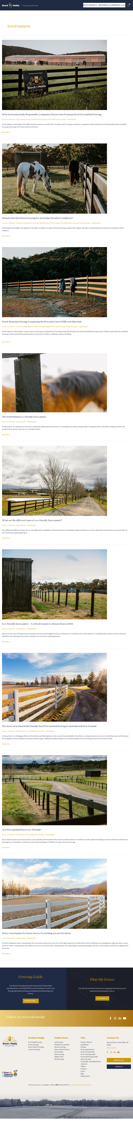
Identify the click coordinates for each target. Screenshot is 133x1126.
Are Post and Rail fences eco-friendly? (23, 829)
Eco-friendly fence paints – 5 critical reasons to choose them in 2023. (41, 623)
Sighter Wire (55, 326)
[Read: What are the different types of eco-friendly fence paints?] (54, 480)
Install (99, 5)
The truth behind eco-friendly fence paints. (26, 416)
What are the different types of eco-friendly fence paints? (34, 520)
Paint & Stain (22, 938)
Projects (79, 5)
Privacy (89, 1087)
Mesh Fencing (48, 223)
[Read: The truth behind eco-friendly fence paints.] (54, 382)
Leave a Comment (9, 119)
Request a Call (119, 5)
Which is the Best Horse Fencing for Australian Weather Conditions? (40, 218)
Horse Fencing (34, 119)
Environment (22, 119)
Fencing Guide (30, 1001)
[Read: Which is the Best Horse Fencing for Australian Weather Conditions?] (54, 178)
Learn (107, 5)
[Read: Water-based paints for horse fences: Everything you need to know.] (54, 893)
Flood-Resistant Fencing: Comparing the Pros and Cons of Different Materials (45, 321)
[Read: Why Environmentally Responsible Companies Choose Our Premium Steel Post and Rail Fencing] (54, 75)
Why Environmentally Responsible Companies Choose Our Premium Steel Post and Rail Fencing (55, 114)
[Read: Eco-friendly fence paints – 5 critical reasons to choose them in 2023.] (54, 584)
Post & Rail (56, 119)
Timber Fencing (91, 223)
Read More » (6, 132)
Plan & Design (45, 119)
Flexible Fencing (23, 223)
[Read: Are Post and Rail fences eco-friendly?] (54, 790)
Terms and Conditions (77, 1087)
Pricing (90, 5)
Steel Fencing (65, 119)
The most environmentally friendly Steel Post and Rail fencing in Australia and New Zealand (52, 726)
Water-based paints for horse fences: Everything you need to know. (39, 933)
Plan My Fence (102, 979)
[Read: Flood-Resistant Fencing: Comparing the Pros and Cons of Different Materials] (54, 282)
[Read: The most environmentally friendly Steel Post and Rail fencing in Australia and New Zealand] (54, 687)
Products (68, 5)
